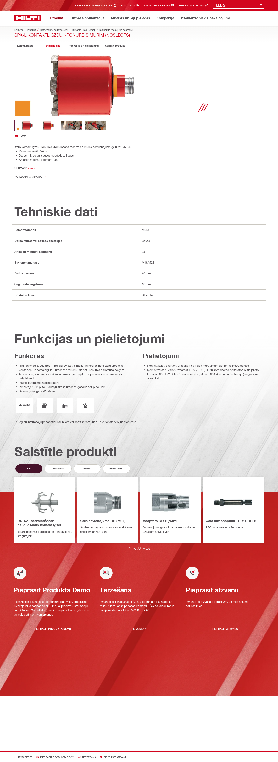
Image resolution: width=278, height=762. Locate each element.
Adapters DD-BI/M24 (160, 521)
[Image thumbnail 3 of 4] (71, 125)
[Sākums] (27, 18)
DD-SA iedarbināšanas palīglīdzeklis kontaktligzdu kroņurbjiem (39, 523)
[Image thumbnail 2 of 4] (48, 125)
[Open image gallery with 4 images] (21, 136)
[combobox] (238, 5)
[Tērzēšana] (86, 757)
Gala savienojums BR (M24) (102, 521)
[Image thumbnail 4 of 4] (95, 125)
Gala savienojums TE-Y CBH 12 (231, 521)
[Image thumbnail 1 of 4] (25, 125)
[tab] (25, 45)
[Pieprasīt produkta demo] (54, 757)
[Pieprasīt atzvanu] (112, 757)
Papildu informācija (31, 176)
